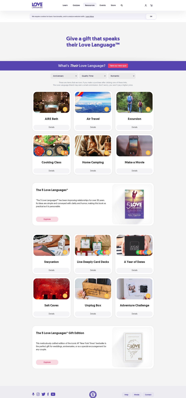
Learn (65, 5)
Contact (148, 395)
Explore (47, 219)
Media (136, 395)
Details (51, 127)
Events (103, 5)
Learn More (90, 16)
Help (126, 395)
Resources (90, 5)
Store (113, 5)
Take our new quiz (118, 65)
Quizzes (76, 5)
